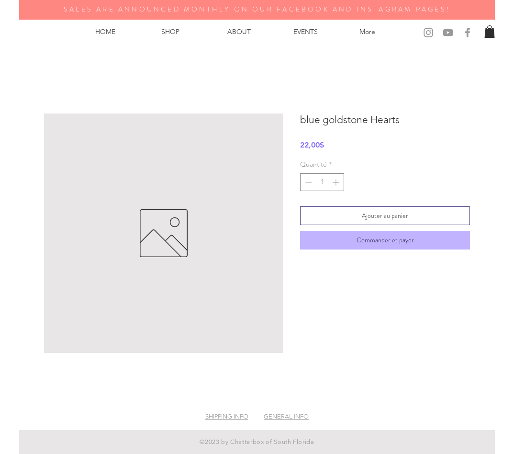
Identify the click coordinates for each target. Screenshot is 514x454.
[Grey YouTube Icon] (448, 32)
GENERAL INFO (286, 416)
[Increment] (337, 182)
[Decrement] (307, 182)
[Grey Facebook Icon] (467, 32)
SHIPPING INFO (226, 416)
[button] (489, 31)
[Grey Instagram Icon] (428, 32)
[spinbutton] (322, 182)
